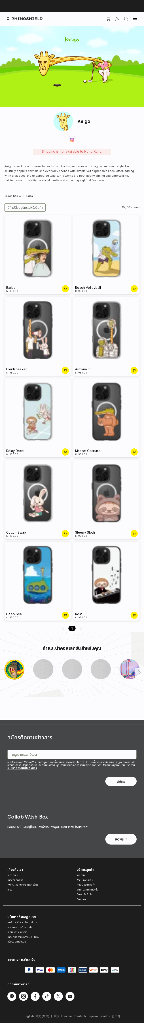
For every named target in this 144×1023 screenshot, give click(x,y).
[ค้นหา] (126, 19)
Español (93, 1016)
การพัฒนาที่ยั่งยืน (16, 880)
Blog (9, 889)
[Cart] (108, 19)
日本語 (55, 1016)
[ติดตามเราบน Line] (11, 996)
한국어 (116, 1016)
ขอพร (121, 839)
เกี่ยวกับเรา (13, 875)
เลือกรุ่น (81, 875)
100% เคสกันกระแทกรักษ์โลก (22, 884)
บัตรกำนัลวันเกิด (85, 894)
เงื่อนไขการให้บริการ (17, 932)
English (29, 1016)
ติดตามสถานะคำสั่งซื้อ (88, 889)
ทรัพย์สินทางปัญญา (17, 941)
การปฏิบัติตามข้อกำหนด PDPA (23, 937)
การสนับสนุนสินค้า (86, 884)
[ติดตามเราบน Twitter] (58, 996)
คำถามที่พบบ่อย (85, 880)
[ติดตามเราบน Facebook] (35, 996)
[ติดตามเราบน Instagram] (23, 996)
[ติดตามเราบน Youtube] (70, 996)
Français (67, 1016)
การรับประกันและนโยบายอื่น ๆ (22, 922)
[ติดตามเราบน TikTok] (46, 996)
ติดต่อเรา (81, 899)
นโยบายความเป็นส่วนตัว (22, 768)
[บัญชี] (117, 19)
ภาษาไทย (105, 1016)
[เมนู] (135, 19)
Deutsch (80, 1016)
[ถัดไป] (139, 672)
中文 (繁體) (42, 1016)
